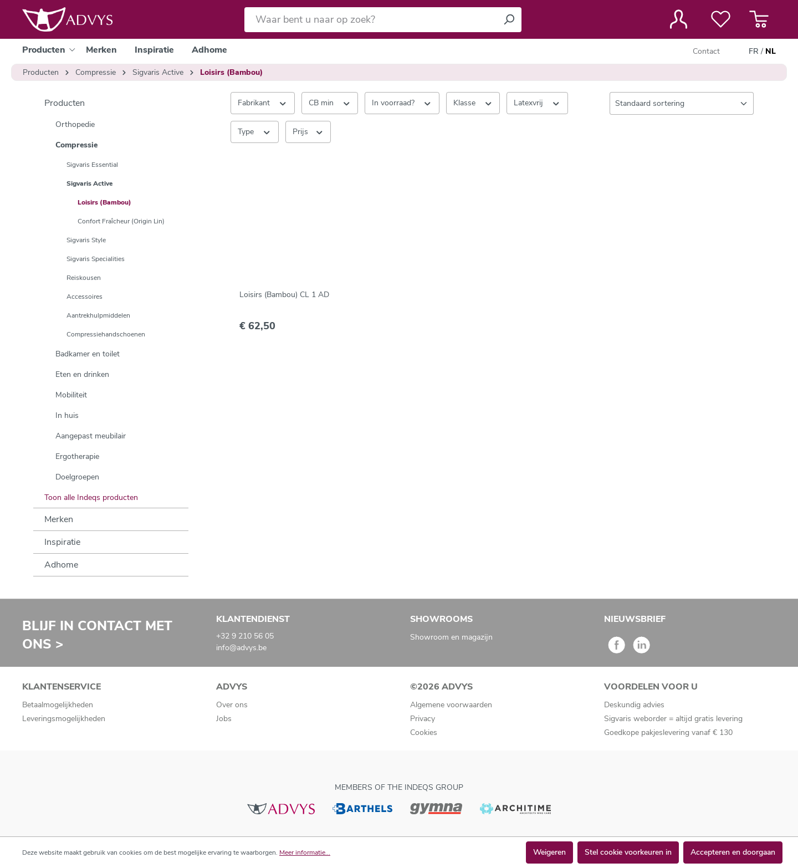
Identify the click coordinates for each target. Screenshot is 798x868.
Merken (58, 519)
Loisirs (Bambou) (104, 202)
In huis (67, 415)
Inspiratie (62, 542)
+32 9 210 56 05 (245, 636)
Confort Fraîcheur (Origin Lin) (121, 221)
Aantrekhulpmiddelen (98, 315)
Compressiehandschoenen (105, 334)
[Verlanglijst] (721, 19)
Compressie (76, 145)
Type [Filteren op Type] (255, 131)
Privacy (422, 718)
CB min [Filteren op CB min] (330, 102)
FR (754, 51)
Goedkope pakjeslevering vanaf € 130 (668, 732)
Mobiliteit (71, 395)
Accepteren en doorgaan (732, 852)
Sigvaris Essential (92, 164)
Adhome (61, 565)
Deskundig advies (634, 704)
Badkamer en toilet (87, 354)
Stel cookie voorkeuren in (628, 852)
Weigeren (549, 852)
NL (770, 51)
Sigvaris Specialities (95, 258)
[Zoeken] (508, 19)
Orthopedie (75, 124)
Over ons (232, 704)
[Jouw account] (678, 19)
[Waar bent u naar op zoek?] (370, 19)
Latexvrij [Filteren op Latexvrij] (537, 102)
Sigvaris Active (89, 183)
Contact (706, 51)
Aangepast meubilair (90, 436)
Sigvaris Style (86, 240)
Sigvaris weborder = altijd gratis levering (673, 718)
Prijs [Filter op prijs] (308, 131)
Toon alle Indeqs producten (91, 497)
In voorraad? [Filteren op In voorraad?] (402, 102)
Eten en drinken (82, 374)
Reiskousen (83, 277)
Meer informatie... (304, 852)
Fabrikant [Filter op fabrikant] (263, 102)
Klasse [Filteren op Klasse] (473, 102)
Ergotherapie (77, 456)
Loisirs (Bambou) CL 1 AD (284, 294)
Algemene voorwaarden (451, 704)
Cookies (423, 732)
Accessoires (84, 296)
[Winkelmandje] (759, 19)
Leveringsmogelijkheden (63, 718)
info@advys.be (241, 647)
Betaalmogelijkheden (57, 704)
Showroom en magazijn (451, 637)
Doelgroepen (77, 477)
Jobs (224, 718)
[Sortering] (682, 103)
